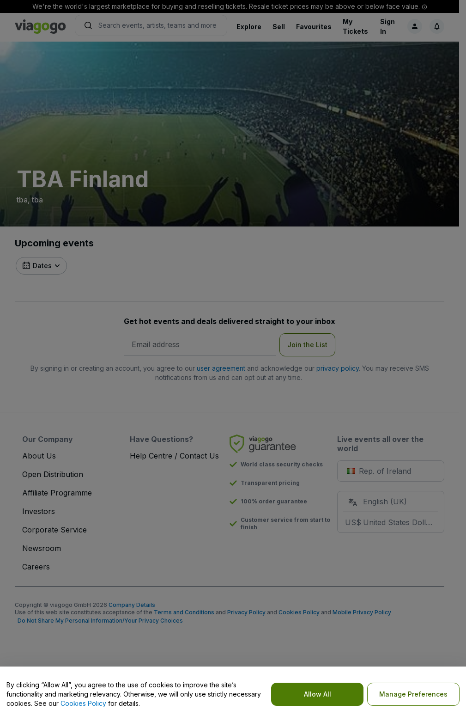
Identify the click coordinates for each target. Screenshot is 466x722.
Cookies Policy (83, 703)
